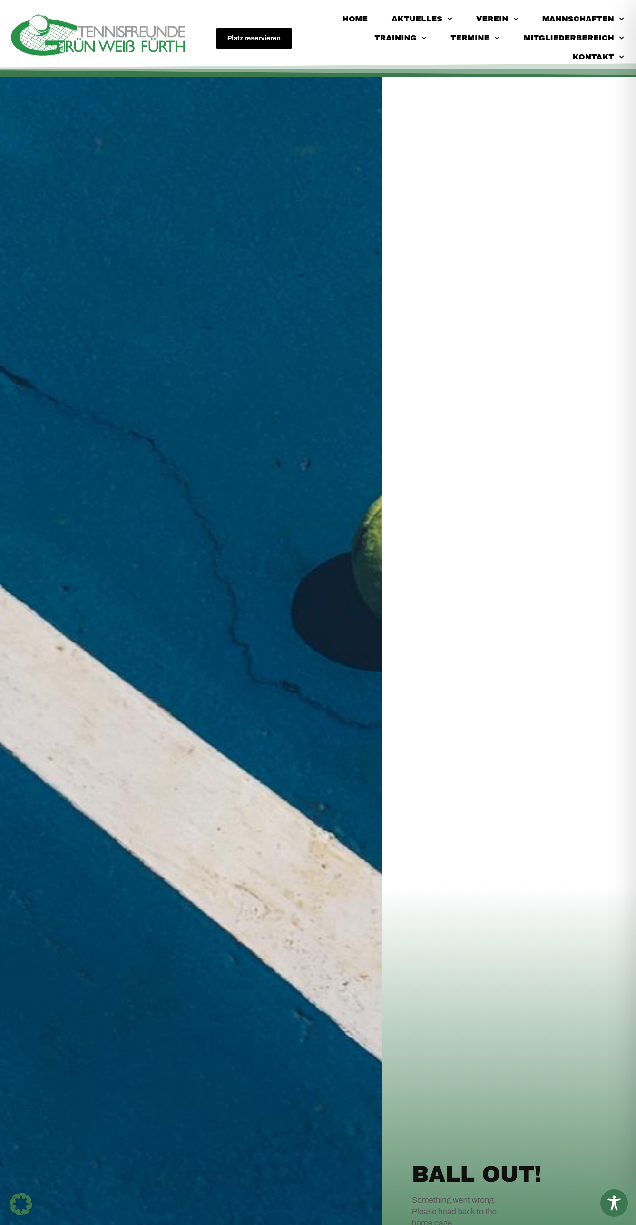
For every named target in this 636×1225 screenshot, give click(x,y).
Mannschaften (583, 18)
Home (355, 19)
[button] (21, 1204)
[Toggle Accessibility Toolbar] (614, 1203)
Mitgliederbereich (573, 37)
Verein (497, 18)
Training (400, 37)
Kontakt (598, 56)
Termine (474, 37)
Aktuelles (421, 18)
